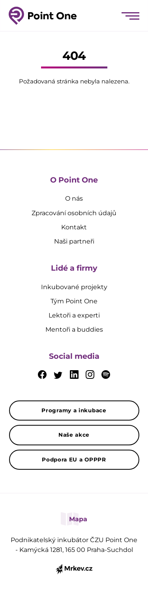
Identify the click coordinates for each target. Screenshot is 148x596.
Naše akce (74, 435)
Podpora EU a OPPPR (74, 459)
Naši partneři (74, 241)
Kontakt (74, 227)
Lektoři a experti (74, 315)
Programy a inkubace (73, 410)
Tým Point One (74, 301)
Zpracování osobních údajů (74, 213)
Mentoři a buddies (74, 329)
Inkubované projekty (74, 287)
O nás (74, 198)
